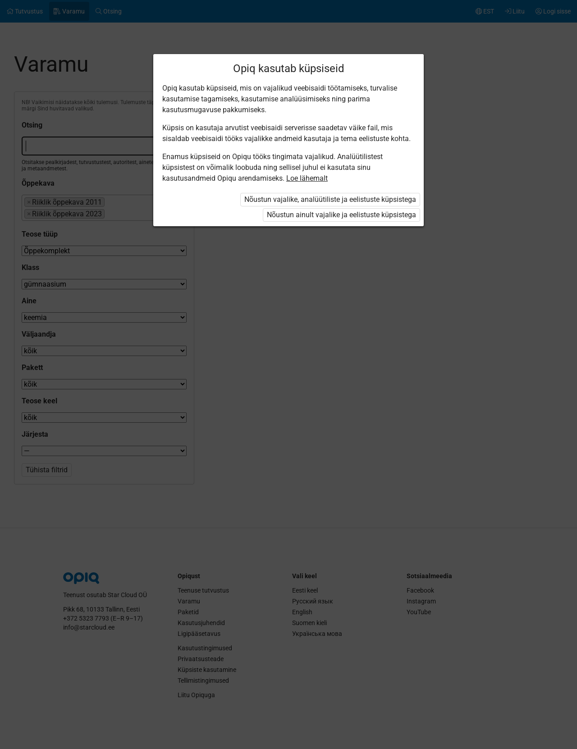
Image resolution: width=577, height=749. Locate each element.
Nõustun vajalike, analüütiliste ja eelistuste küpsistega (330, 199)
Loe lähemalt (307, 178)
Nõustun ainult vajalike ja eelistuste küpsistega (341, 214)
